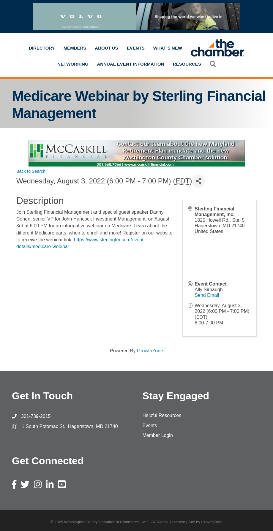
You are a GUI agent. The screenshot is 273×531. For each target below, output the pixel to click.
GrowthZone (150, 350)
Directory (42, 47)
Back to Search (30, 171)
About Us (106, 47)
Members (75, 47)
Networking (72, 63)
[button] (213, 64)
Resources (187, 63)
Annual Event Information (130, 63)
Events (136, 47)
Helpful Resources (162, 415)
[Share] (198, 181)
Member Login (158, 435)
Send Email (207, 295)
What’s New (167, 47)
